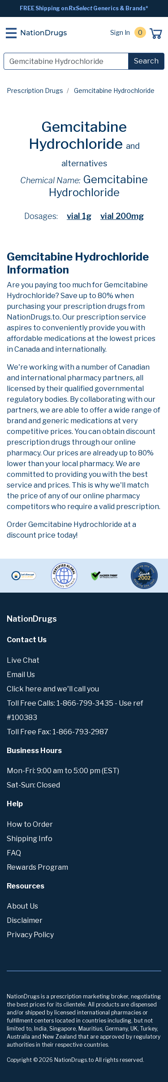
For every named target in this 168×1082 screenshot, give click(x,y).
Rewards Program (37, 867)
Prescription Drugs (35, 90)
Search (146, 61)
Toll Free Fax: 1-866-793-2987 (57, 732)
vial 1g (79, 216)
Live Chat (23, 660)
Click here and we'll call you (53, 689)
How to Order (30, 824)
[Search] (66, 61)
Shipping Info (29, 838)
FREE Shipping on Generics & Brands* (84, 8)
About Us (22, 906)
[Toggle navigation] (11, 33)
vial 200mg (122, 216)
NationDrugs (43, 33)
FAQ (14, 853)
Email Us (21, 674)
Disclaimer (25, 920)
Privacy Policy (30, 934)
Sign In (120, 32)
